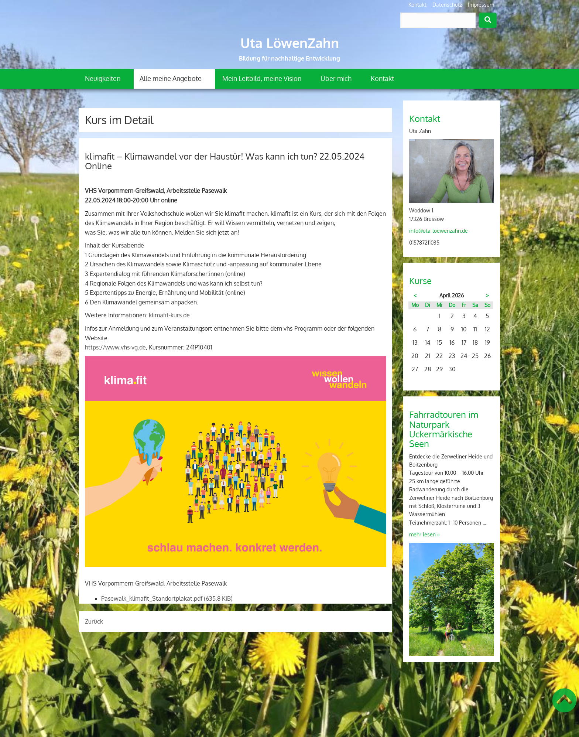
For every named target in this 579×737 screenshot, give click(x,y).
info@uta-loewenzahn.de (438, 231)
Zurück (94, 621)
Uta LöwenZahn (289, 42)
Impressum (481, 4)
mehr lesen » (424, 534)
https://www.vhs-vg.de (115, 347)
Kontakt (417, 4)
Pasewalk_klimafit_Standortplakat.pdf (167, 598)
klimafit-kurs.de (169, 315)
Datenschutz (447, 4)
